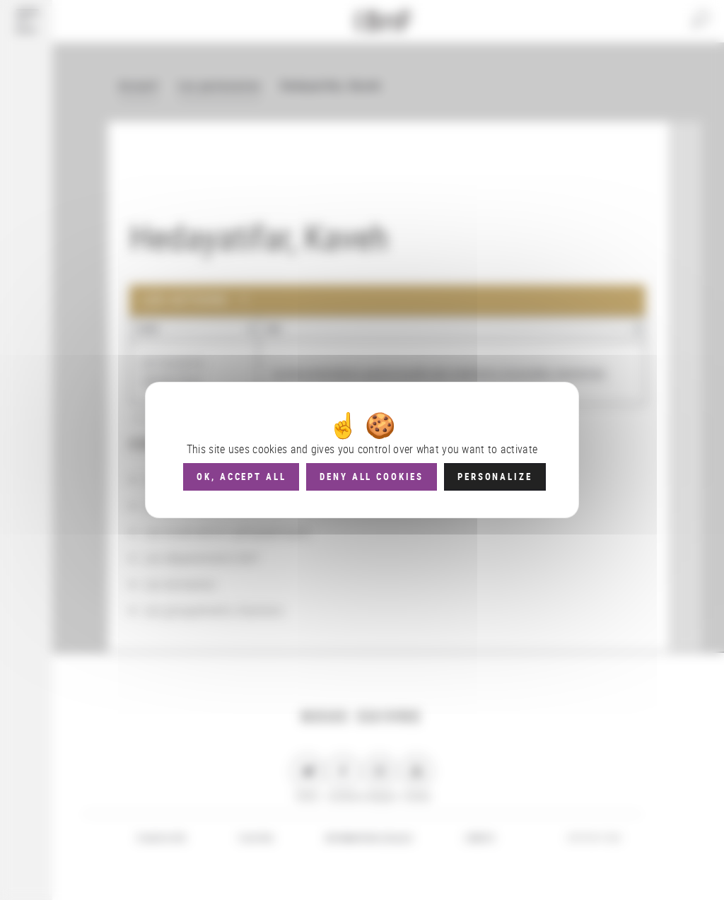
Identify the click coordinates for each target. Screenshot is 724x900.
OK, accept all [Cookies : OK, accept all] (241, 476)
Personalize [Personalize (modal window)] (494, 476)
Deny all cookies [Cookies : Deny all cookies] (372, 476)
